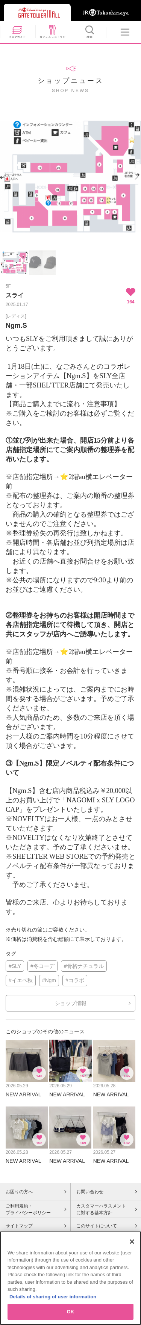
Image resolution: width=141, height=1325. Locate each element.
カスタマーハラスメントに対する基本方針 (101, 1209)
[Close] (132, 1244)
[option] (70, 176)
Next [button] (136, 176)
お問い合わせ (89, 1191)
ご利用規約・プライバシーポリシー (28, 1209)
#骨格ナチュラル (84, 966)
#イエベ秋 (21, 980)
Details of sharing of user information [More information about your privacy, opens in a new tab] (52, 1299)
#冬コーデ (42, 966)
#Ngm (49, 980)
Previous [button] (4, 176)
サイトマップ (19, 1226)
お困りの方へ (19, 1191)
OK (70, 1315)
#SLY (15, 966)
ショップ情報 (70, 1003)
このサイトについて (96, 1226)
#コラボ (74, 980)
